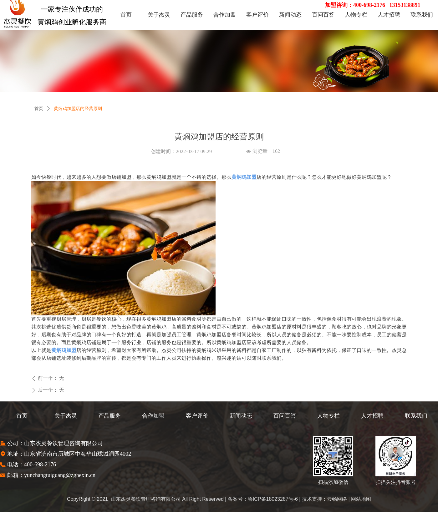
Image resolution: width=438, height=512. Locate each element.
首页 (38, 108)
